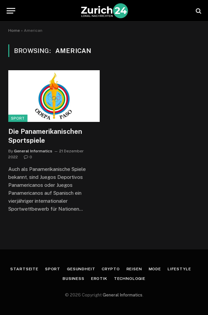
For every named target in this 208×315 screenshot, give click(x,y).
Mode (155, 269)
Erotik (99, 278)
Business (73, 278)
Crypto (111, 269)
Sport (18, 118)
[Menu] (11, 10)
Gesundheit (81, 269)
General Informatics (33, 151)
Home (14, 30)
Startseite (24, 269)
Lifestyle (179, 269)
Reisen (134, 269)
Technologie (129, 278)
